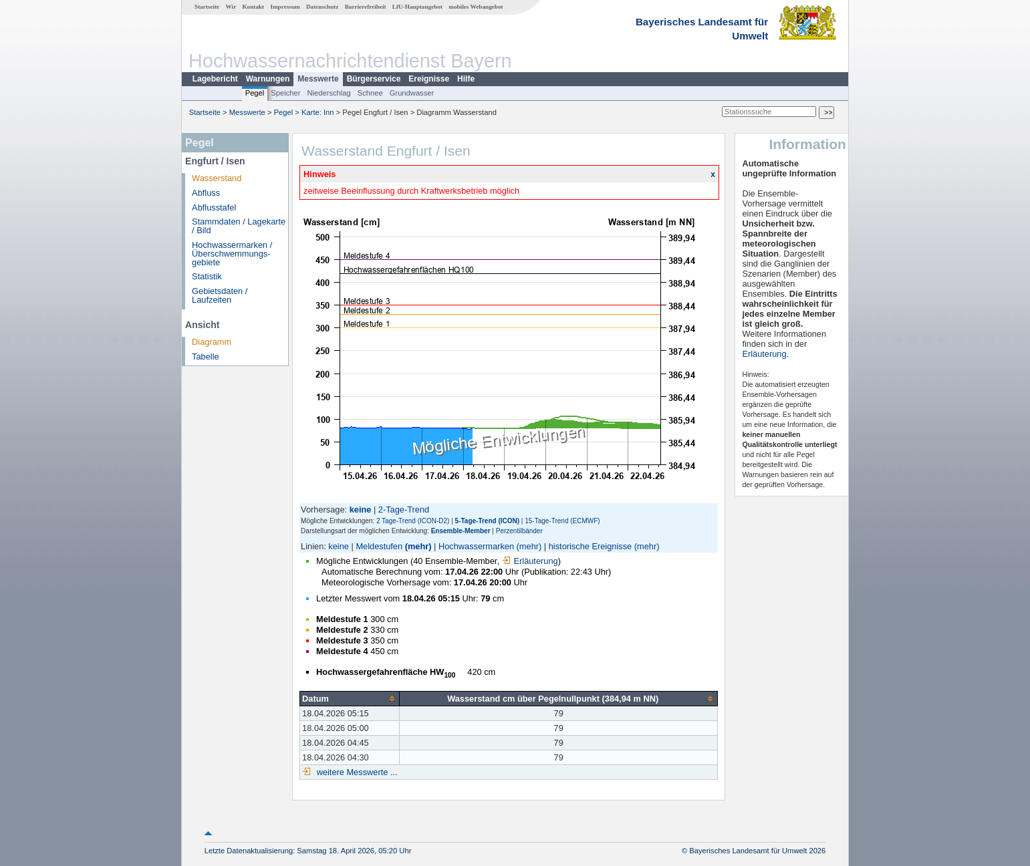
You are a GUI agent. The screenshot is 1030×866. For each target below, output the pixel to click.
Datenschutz (322, 6)
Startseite (207, 6)
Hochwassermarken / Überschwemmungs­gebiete (232, 253)
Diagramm (211, 342)
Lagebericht (215, 79)
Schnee (370, 93)
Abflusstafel (214, 207)
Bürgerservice (374, 79)
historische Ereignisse (590, 546)
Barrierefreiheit (365, 6)
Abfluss (206, 193)
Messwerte (317, 79)
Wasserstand (216, 178)
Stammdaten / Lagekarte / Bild (238, 225)
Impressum (284, 6)
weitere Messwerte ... (355, 772)
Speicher (285, 93)
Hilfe (466, 79)
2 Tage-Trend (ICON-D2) (412, 521)
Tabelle (205, 356)
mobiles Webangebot (475, 6)
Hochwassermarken (476, 546)
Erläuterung (530, 561)
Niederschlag (328, 93)
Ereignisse (428, 79)
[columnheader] (350, 698)
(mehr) (418, 546)
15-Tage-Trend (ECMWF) (562, 521)
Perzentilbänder (519, 531)
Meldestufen (379, 546)
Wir (231, 6)
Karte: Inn (317, 112)
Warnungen (268, 79)
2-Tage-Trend (403, 509)
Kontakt (253, 6)
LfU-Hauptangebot (417, 6)
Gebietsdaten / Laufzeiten (219, 295)
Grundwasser (412, 93)
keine (338, 546)
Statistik (207, 276)
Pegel (255, 93)
